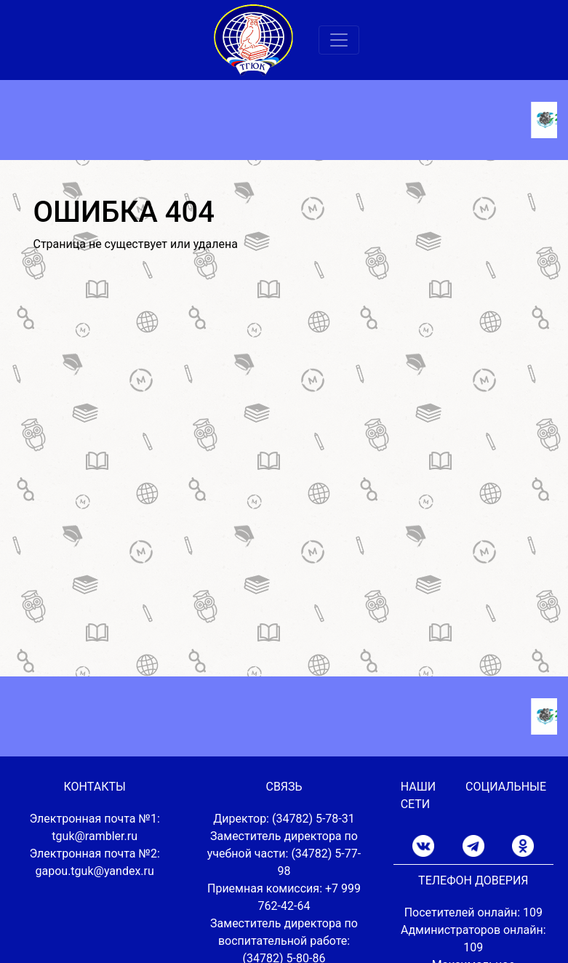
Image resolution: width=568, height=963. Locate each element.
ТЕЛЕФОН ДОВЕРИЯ (473, 880)
